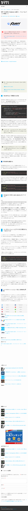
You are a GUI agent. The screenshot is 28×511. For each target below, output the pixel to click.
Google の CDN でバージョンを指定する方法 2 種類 (15, 319)
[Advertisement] (14, 72)
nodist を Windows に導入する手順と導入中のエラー (15, 421)
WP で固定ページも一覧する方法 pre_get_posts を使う (15, 425)
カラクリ (14, 509)
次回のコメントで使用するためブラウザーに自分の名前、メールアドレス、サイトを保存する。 (14, 494)
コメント (3, 478)
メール (3, 488)
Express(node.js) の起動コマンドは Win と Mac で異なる (16, 409)
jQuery (18, 16)
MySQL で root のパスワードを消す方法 (12, 417)
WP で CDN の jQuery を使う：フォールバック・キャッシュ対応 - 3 (15, 37)
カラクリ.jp (4, 507)
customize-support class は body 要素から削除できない (11, 339)
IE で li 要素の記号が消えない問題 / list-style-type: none (15, 327)
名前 (2, 484)
